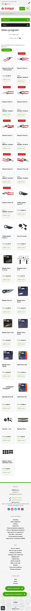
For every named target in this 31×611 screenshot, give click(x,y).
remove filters (6, 50)
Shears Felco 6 (22, 102)
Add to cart (6, 79)
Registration (5, 1)
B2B (15, 1)
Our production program (16, 536)
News (15, 581)
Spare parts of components (16, 532)
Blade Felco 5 (7, 300)
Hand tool (15, 526)
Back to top (15, 608)
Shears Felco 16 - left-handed (7, 69)
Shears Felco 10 (22, 169)
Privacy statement (15, 569)
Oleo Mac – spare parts (15, 534)
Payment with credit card (15, 554)
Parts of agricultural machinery (15, 530)
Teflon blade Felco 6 (21, 203)
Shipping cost (15, 556)
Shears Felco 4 (7, 102)
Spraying (15, 519)
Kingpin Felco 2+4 (21, 269)
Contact (15, 583)
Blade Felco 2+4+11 (6, 269)
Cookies (15, 602)
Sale (15, 579)
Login (11, 1)
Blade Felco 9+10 (21, 333)
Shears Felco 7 (7, 135)
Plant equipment (15, 521)
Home (2, 13)
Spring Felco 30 (7, 397)
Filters (15, 25)
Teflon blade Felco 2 (6, 237)
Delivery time (15, 559)
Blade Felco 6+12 (21, 301)
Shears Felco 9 (7, 169)
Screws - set (6, 429)
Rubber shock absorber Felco (7, 461)
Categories (15, 20)
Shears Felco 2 (22, 68)
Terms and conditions (15, 567)
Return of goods (15, 561)
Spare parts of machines (15, 594)
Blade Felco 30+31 (6, 365)
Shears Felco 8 (22, 135)
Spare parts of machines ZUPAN (15, 538)
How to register (15, 548)
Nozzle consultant (15, 588)
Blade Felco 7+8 (7, 332)
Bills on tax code (15, 563)
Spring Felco (21, 429)
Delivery (15, 565)
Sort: (10, 34)
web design (18, 605)
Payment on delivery (15, 552)
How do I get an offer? (15, 550)
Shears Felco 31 (7, 202)
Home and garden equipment (15, 528)
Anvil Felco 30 (22, 364)
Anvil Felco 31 (22, 397)
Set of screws (22, 236)
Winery (15, 524)
